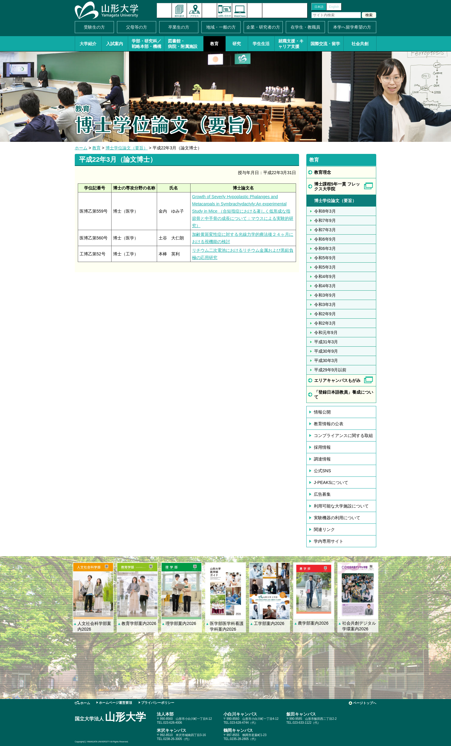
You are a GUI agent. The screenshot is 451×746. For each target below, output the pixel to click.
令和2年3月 (325, 323)
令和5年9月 (325, 257)
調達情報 (322, 459)
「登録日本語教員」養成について (343, 394)
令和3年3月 (325, 304)
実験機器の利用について (337, 517)
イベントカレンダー (209, 10)
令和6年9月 (325, 239)
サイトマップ (254, 10)
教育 (214, 43)
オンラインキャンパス (239, 10)
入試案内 (114, 43)
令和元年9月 (326, 332)
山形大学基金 (285, 10)
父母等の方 (136, 27)
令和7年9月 (325, 220)
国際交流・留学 (325, 43)
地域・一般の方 (221, 27)
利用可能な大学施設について (341, 506)
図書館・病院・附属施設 (182, 44)
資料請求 (179, 10)
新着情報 (164, 10)
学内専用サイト (328, 541)
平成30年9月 (326, 351)
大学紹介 (88, 43)
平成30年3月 (326, 360)
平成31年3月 (326, 341)
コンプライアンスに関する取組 (343, 435)
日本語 (318, 6)
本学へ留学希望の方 (352, 27)
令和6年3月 (325, 248)
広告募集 (322, 494)
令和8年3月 (325, 211)
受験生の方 (94, 27)
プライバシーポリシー (157, 702)
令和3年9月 (325, 295)
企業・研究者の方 (263, 27)
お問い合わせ (224, 10)
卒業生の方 (178, 27)
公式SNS (322, 470)
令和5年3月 (325, 267)
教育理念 (322, 172)
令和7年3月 (325, 229)
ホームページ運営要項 (115, 702)
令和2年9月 (325, 313)
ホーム (81, 147)
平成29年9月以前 (330, 369)
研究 (236, 43)
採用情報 (322, 447)
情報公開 (322, 412)
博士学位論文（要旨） (127, 147)
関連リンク (324, 529)
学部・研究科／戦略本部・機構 (146, 44)
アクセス (194, 10)
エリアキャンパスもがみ (337, 380)
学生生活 (261, 43)
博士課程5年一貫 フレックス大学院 (337, 186)
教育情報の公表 (328, 423)
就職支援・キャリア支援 (291, 44)
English (334, 6)
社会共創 (360, 43)
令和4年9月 (325, 276)
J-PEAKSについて (331, 482)
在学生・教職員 (305, 27)
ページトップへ (364, 703)
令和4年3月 (325, 285)
